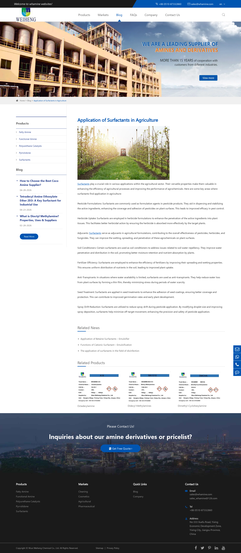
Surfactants (24, 159)
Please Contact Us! (120, 426)
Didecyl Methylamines (139, 405)
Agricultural (84, 501)
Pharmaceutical (86, 506)
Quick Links (140, 484)
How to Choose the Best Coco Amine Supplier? (39, 183)
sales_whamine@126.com (203, 498)
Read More (29, 236)
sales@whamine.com (200, 4)
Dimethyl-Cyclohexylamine (192, 405)
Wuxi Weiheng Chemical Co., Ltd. (43, 548)
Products (84, 14)
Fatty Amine (25, 132)
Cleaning (83, 491)
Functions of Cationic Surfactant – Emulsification (106, 344)
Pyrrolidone (25, 152)
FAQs (133, 14)
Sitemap (99, 548)
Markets (103, 14)
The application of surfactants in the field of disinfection (110, 350)
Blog (119, 14)
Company (151, 14)
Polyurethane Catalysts (30, 145)
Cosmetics (83, 496)
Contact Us (172, 14)
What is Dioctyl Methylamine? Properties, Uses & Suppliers (39, 218)
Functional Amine (28, 138)
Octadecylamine (86, 405)
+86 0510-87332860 (168, 4)
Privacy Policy (113, 548)
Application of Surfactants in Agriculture (50, 100)
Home (22, 100)
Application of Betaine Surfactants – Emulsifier (105, 338)
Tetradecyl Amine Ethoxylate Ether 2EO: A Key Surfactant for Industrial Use (40, 200)
